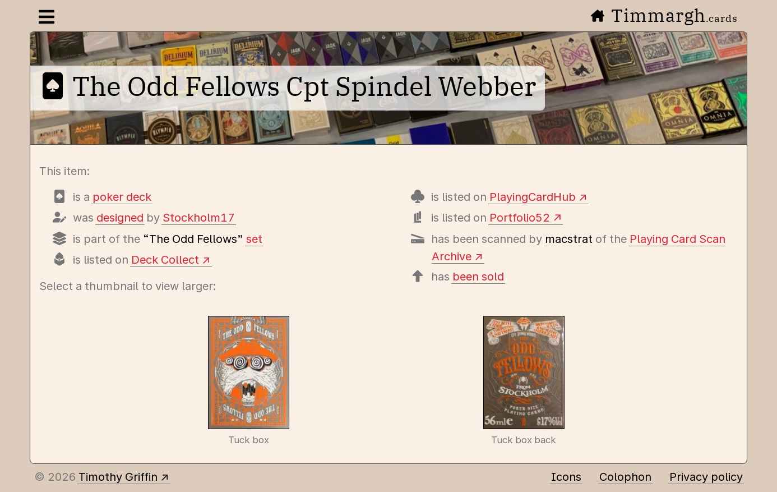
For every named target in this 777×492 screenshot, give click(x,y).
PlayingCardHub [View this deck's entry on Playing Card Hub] (532, 197)
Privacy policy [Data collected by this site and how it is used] (706, 477)
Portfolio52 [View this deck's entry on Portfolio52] (519, 217)
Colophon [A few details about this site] (625, 477)
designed (120, 217)
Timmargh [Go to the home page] (664, 15)
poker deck (121, 197)
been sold (478, 276)
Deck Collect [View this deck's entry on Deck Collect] (165, 259)
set (254, 239)
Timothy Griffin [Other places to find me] (118, 477)
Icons (566, 477)
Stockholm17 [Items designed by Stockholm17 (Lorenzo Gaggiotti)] (199, 217)
